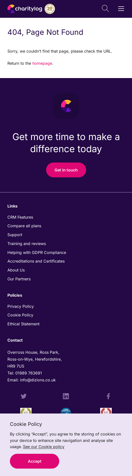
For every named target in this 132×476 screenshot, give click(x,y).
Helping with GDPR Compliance (36, 252)
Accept (34, 461)
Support (14, 234)
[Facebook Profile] (108, 396)
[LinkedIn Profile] (66, 396)
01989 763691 (29, 373)
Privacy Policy (20, 306)
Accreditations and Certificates (36, 261)
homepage (42, 63)
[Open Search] (105, 9)
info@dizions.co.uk (38, 379)
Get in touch (66, 169)
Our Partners (19, 278)
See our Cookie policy (43, 446)
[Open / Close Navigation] (121, 8)
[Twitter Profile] (24, 396)
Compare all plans (24, 225)
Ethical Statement (23, 323)
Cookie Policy (20, 314)
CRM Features (20, 217)
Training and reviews (26, 243)
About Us (16, 270)
